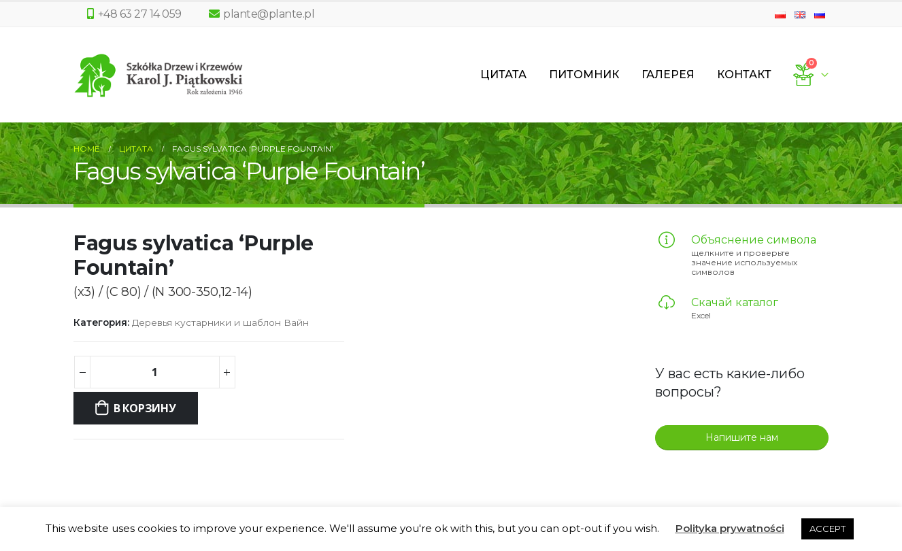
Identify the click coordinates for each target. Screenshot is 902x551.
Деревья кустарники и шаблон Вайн (220, 322)
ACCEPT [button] (827, 528)
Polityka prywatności (729, 528)
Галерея (668, 74)
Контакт (744, 74)
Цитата (503, 74)
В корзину (145, 408)
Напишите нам (741, 437)
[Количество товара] (154, 372)
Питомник (584, 74)
